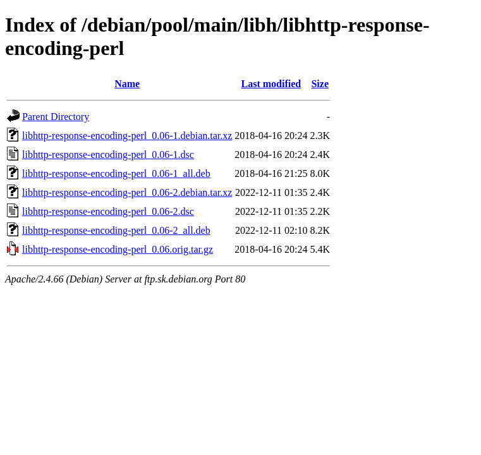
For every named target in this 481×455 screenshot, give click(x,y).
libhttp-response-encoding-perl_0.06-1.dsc (108, 154)
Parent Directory (55, 116)
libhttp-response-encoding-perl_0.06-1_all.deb (116, 173)
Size (320, 83)
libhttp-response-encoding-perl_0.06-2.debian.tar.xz (127, 192)
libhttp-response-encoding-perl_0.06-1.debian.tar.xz (127, 135)
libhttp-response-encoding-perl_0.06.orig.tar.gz (117, 249)
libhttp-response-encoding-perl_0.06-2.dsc (108, 211)
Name (127, 83)
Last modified (271, 83)
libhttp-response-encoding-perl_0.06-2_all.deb (116, 230)
